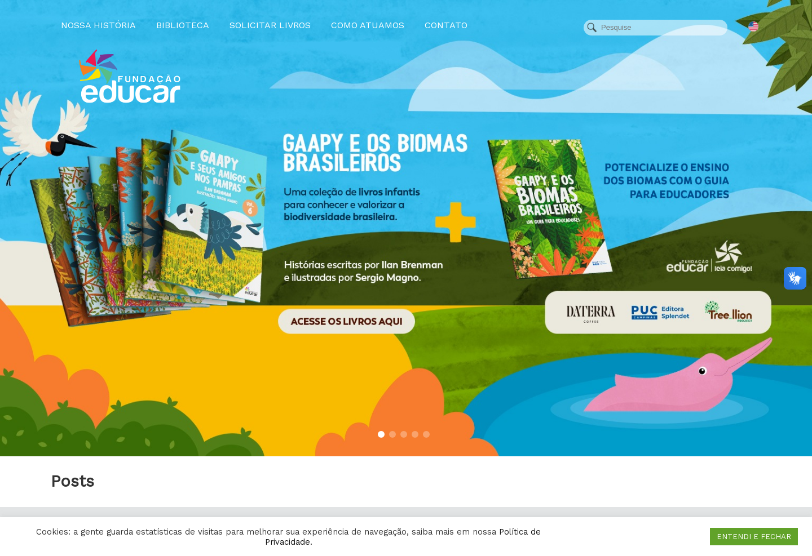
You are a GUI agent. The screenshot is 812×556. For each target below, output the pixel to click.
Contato (446, 25)
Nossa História (98, 25)
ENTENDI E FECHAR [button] (754, 536)
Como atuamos (367, 25)
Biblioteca (182, 25)
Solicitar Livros (270, 25)
